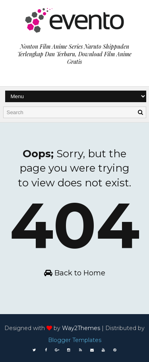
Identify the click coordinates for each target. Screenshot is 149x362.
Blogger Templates (74, 340)
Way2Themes (81, 328)
